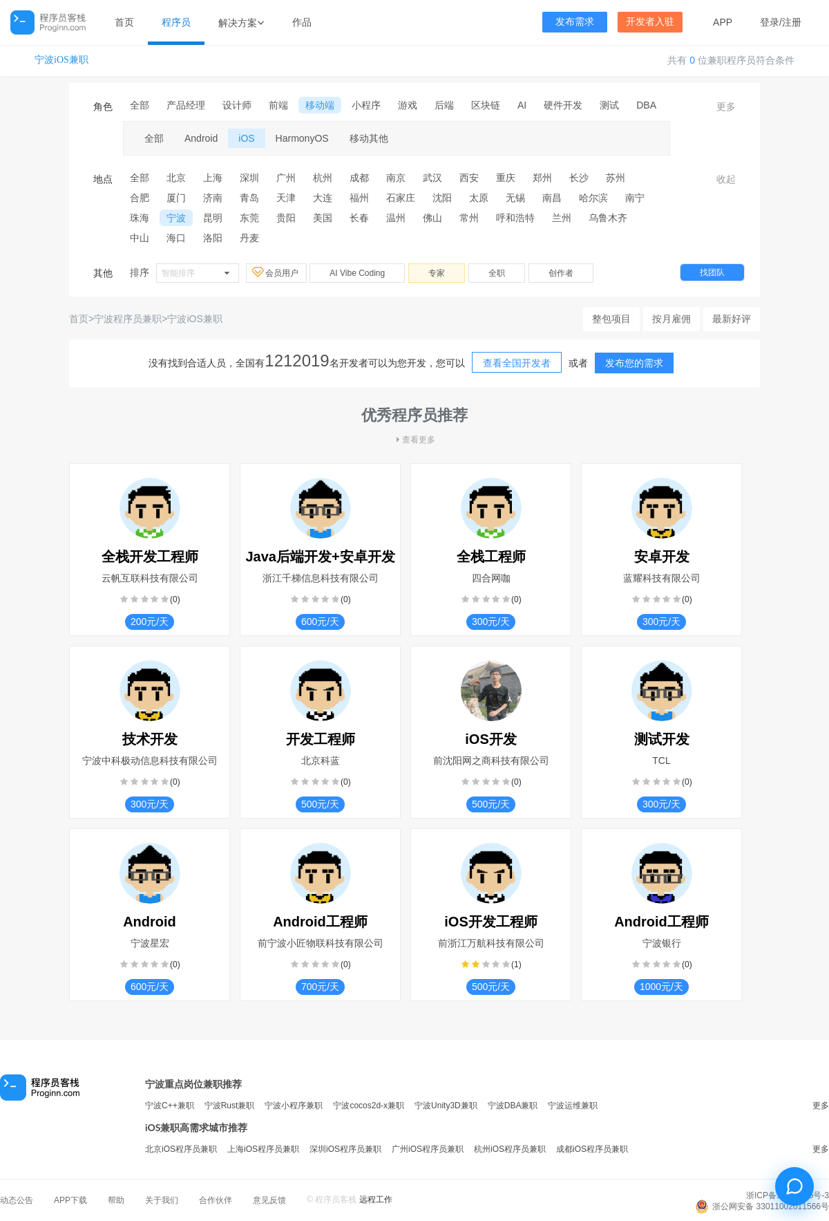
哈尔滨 (593, 197)
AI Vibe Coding (357, 273)
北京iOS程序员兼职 (181, 1149)
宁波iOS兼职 (61, 60)
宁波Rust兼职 (229, 1105)
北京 (176, 177)
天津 (286, 197)
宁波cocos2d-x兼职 (368, 1105)
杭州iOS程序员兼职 (510, 1149)
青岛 (249, 197)
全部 (139, 105)
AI (521, 105)
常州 (469, 217)
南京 (396, 177)
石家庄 (400, 197)
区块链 (485, 105)
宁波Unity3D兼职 (445, 1105)
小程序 (366, 105)
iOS (246, 138)
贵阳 (286, 217)
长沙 (579, 177)
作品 (302, 22)
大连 (322, 197)
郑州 (542, 177)
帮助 (116, 1200)
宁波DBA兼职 (513, 1105)
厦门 (176, 197)
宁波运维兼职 (573, 1105)
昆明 (212, 217)
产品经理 (185, 105)
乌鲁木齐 (608, 217)
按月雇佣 (671, 318)
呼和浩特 (515, 217)
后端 (444, 105)
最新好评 (731, 318)
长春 (359, 217)
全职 (496, 273)
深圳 (249, 177)
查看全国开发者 (517, 363)
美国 (322, 217)
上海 (212, 177)
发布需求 (574, 22)
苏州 (615, 177)
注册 (791, 22)
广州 (286, 177)
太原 (478, 197)
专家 (436, 273)
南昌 (552, 197)
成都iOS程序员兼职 (592, 1149)
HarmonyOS (302, 138)
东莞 (249, 217)
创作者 (561, 273)
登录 (769, 22)
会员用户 (276, 272)
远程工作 (375, 1199)
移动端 (319, 105)
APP (722, 22)
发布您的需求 (634, 363)
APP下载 (70, 1200)
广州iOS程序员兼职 (428, 1149)
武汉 (432, 177)
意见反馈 (269, 1200)
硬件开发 (563, 105)
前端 (278, 105)
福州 (359, 197)
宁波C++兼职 (169, 1105)
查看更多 (414, 440)
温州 (396, 217)
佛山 (432, 217)
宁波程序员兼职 (128, 318)
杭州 (322, 177)
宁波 (176, 217)
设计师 (236, 105)
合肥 (139, 197)
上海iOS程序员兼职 (263, 1149)
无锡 (515, 197)
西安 (469, 177)
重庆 (505, 177)
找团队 (712, 272)
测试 (609, 105)
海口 (176, 237)
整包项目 (611, 318)
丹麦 (249, 237)
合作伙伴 (215, 1200)
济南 (212, 197)
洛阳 (212, 237)
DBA (646, 105)
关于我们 (161, 1200)
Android (201, 138)
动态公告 (16, 1200)
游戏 (407, 105)
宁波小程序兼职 (294, 1105)
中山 (139, 237)
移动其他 (369, 138)
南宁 (635, 197)
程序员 (176, 22)
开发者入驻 (650, 22)
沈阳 (442, 197)
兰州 (561, 217)
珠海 (139, 217)
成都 (359, 177)
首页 (124, 22)
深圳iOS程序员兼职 (345, 1149)
